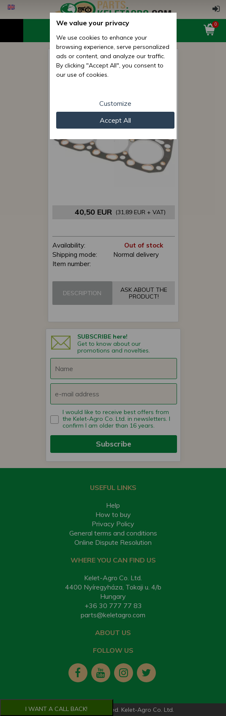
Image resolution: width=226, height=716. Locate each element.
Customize (115, 103)
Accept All (115, 120)
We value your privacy (92, 23)
